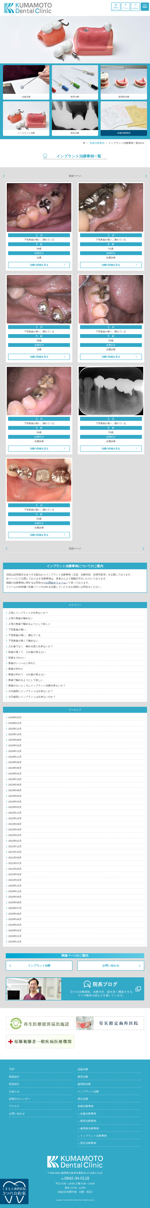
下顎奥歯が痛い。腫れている (24, 635)
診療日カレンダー (116, 7)
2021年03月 (15, 874)
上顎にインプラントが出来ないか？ (28, 612)
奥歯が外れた (15, 668)
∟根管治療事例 (87, 1120)
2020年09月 (15, 896)
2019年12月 (15, 941)
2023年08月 (15, 790)
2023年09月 (15, 784)
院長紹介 (14, 1084)
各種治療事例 (97, 142)
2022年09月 (15, 824)
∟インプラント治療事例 (92, 1135)
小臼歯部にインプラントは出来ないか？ (30, 691)
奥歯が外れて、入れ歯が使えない (27, 674)
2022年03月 (15, 829)
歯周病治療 (84, 1084)
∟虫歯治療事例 (87, 1113)
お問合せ (135, 6)
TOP (11, 1069)
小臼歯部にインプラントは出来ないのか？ (32, 696)
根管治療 (83, 1076)
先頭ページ (75, 175)
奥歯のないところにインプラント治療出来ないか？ (36, 685)
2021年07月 (15, 863)
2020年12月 (15, 885)
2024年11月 (15, 756)
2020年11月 (15, 891)
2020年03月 (15, 924)
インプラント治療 (39, 965)
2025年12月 (15, 728)
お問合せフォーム (56, 582)
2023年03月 (15, 801)
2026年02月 (15, 717)
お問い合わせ (110, 965)
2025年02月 (15, 745)
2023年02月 (15, 807)
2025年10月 (15, 734)
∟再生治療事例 (87, 1143)
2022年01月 (15, 840)
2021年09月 (15, 857)
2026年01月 (15, 723)
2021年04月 (15, 868)
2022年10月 (15, 818)
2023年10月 (15, 779)
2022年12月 (15, 812)
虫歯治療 (83, 1069)
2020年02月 (15, 930)
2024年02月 (15, 773)
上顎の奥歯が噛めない (20, 618)
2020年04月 (15, 919)
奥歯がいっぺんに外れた (22, 663)
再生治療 (83, 1098)
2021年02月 (15, 880)
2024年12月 (15, 751)
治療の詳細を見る (39, 265)
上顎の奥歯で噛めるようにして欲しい (29, 623)
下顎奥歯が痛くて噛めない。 (24, 640)
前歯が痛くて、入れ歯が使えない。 (28, 651)
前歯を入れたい (17, 657)
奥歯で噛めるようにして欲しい (25, 680)
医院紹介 (14, 1076)
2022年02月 (15, 835)
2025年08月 (15, 739)
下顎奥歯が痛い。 (18, 629)
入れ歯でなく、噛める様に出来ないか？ (30, 646)
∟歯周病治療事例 (88, 1128)
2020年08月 (15, 902)
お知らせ (14, 1091)
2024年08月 (15, 762)
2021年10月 (15, 851)
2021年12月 (15, 846)
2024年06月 (15, 767)
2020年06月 (15, 913)
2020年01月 (15, 936)
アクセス (125, 6)
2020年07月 (15, 908)
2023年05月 (15, 795)
